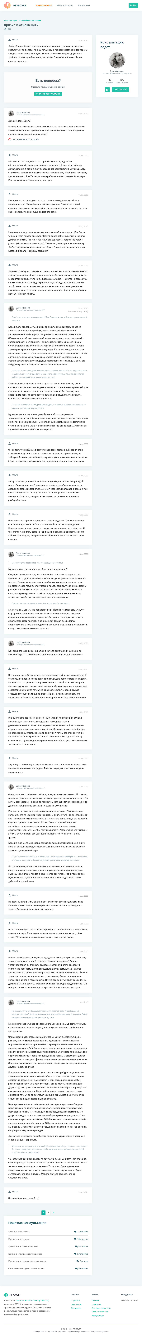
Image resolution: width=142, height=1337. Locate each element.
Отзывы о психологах (101, 1308)
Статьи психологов (100, 1312)
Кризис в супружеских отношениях (25, 1254)
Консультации (10, 20)
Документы (76, 1308)
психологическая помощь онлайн (32, 1300)
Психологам (76, 1304)
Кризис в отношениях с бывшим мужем (27, 1261)
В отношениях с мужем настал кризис (26, 1268)
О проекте (75, 1300)
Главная (95, 1300)
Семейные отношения (31, 20)
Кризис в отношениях (18, 1231)
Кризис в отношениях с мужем (23, 1246)
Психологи (96, 1304)
